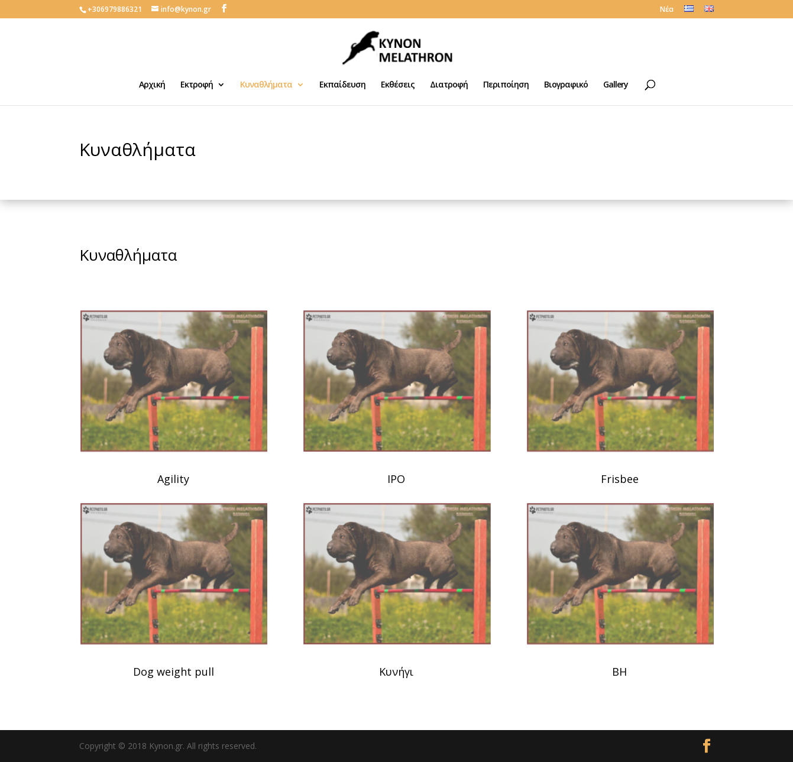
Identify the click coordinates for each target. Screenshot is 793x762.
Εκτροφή (196, 85)
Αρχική (152, 85)
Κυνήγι (396, 671)
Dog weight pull (173, 671)
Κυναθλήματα (266, 85)
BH (619, 671)
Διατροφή (449, 85)
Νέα (667, 10)
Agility (173, 479)
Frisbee (620, 479)
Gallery (615, 85)
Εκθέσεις (398, 85)
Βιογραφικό (566, 85)
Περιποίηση (506, 85)
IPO (396, 479)
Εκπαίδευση (342, 85)
